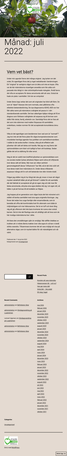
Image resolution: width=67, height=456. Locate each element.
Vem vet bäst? (20, 71)
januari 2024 (41, 355)
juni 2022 (40, 388)
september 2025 (43, 323)
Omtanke (33, 23)
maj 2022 (40, 391)
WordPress (15, 447)
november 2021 (42, 409)
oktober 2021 (41, 412)
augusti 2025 (41, 326)
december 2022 (42, 370)
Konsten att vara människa (46, 280)
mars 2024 (41, 352)
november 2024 (42, 335)
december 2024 (42, 332)
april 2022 (40, 394)
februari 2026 (42, 308)
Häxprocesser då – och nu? (46, 283)
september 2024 (43, 341)
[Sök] (29, 276)
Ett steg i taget (42, 292)
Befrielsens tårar (23, 305)
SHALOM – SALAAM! (44, 289)
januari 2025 (41, 329)
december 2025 (42, 314)
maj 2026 (40, 305)
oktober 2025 (41, 320)
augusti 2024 (41, 344)
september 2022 (43, 379)
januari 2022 (41, 403)
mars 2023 (41, 361)
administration (9, 305)
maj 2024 (40, 346)
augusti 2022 (41, 382)
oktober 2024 (41, 338)
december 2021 (42, 406)
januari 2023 (41, 367)
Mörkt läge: (61, 454)
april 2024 (40, 350)
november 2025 (42, 317)
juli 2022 (40, 385)
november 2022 (42, 373)
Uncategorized (23, 242)
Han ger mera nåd (43, 286)
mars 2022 (41, 397)
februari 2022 (42, 400)
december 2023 (42, 358)
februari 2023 (42, 364)
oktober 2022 (41, 376)
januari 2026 (41, 311)
